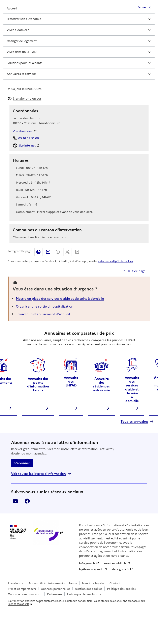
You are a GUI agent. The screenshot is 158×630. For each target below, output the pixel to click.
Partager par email (48, 251)
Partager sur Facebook (58, 251)
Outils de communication (25, 594)
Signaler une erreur (27, 98)
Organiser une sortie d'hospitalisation (44, 306)
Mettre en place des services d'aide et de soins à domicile (60, 298)
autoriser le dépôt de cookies (115, 261)
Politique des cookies (121, 588)
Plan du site (15, 583)
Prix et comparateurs (22, 588)
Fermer (142, 7)
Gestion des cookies (88, 588)
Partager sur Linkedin (77, 251)
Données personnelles (55, 588)
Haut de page (135, 271)
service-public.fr (115, 563)
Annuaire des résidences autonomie (101, 384)
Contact (115, 583)
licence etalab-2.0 (18, 603)
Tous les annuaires (134, 421)
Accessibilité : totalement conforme (52, 583)
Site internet (27, 145)
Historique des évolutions (84, 594)
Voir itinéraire (23, 131)
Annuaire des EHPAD (71, 381)
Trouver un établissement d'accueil (43, 314)
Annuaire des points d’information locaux (38, 384)
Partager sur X (67, 251)
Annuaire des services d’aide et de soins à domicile (132, 389)
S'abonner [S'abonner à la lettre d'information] (22, 463)
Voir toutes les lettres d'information (38, 473)
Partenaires (54, 594)
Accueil (12, 8)
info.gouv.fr (87, 563)
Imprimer (38, 251)
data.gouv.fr (120, 569)
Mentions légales (93, 583)
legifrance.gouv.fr (91, 569)
